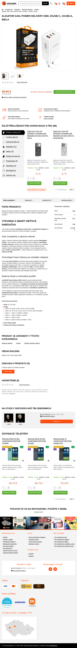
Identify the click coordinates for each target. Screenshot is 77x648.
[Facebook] (50, 569)
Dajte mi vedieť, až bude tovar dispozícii (14, 97)
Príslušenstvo (9, 9)
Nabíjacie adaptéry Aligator (32, 343)
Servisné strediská (8, 546)
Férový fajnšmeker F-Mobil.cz (37, 537)
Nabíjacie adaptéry (27, 9)
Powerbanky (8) (10, 161)
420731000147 (52, 414)
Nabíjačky (17, 9)
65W (73, 211)
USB (73, 224)
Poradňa (31, 553)
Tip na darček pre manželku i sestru (64, 544)
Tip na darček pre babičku (61, 539)
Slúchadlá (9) (9, 170)
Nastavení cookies (34, 544)
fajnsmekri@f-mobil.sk (47, 416)
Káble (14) (8, 151)
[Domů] (2, 10)
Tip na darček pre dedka (61, 541)
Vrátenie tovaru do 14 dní (10, 550)
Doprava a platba (8, 539)
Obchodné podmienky (9, 541)
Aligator (36, 9)
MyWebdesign (53, 645)
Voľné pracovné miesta (35, 541)
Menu (71, 3)
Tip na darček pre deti (60, 537)
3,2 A (73, 218)
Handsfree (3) (9, 166)
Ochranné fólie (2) (10, 142)
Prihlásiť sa (12, 393)
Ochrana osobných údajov (10, 552)
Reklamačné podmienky (10, 544)
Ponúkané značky (34, 539)
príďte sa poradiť (48, 118)
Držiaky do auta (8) (11, 156)
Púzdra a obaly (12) (11, 132)
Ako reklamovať (7, 548)
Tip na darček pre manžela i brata (63, 546)
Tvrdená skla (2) (10, 137)
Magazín (31, 556)
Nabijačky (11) (9, 146)
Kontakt (5, 537)
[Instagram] (55, 569)
